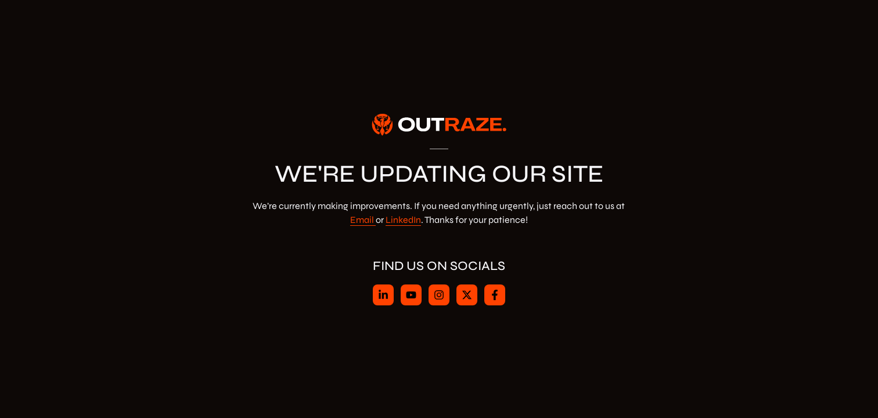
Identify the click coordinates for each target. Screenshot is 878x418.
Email (362, 219)
